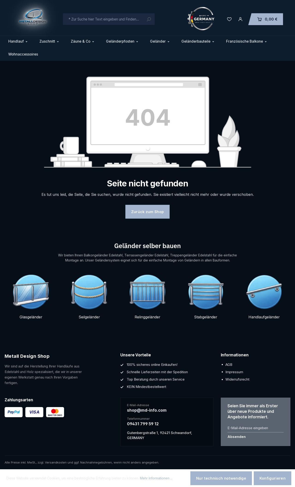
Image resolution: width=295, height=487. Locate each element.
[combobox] (109, 19)
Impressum (234, 372)
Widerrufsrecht (237, 379)
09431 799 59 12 (143, 424)
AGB (228, 364)
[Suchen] (148, 19)
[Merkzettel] (229, 19)
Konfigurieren (273, 478)
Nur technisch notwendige (221, 478)
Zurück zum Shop (147, 211)
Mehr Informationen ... (156, 478)
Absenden (236, 436)
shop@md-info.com (147, 410)
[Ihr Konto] (240, 19)
